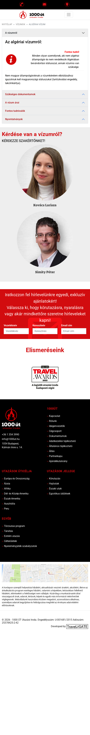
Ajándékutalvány (57, 461)
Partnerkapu (54, 456)
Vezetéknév (10, 325)
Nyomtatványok (14, 119)
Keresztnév (39, 325)
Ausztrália (8, 503)
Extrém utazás (11, 536)
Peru (5, 508)
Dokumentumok (57, 436)
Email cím (66, 325)
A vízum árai (12, 102)
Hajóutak (53, 483)
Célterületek (9, 541)
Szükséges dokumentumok (20, 94)
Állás (50, 451)
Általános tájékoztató (59, 446)
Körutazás (53, 478)
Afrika (6, 488)
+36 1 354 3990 (10, 434)
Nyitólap (7, 24)
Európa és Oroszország (15, 478)
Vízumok (20, 24)
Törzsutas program (13, 526)
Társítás (7, 531)
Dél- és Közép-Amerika (15, 493)
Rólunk (52, 421)
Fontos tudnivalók (15, 110)
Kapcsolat (53, 416)
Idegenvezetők (56, 426)
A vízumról (11, 32)
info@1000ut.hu (11, 439)
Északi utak (54, 488)
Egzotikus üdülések (58, 493)
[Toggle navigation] (68, 14)
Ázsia (6, 483)
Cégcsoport (54, 431)
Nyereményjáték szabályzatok (19, 546)
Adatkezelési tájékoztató (61, 441)
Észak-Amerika (11, 498)
